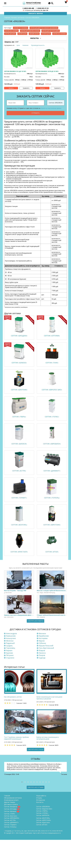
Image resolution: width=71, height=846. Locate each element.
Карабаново (44, 642)
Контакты (39, 808)
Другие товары (9, 808)
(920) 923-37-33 (43, 8)
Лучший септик (34, 34)
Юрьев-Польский (46, 652)
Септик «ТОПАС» (42, 819)
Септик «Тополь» (10, 833)
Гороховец (10, 654)
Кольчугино (11, 645)
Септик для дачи (10, 34)
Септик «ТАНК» (9, 820)
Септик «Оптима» (10, 815)
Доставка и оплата (11, 811)
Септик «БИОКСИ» (42, 822)
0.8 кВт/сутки (22, 34)
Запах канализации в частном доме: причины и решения (49, 704)
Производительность (38, 45)
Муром (42, 647)
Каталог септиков (17, 18)
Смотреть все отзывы (36, 793)
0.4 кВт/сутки (46, 34)
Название (25, 45)
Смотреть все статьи (35, 755)
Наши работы (41, 802)
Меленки (9, 647)
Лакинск (42, 659)
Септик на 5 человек (11, 31)
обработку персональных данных (51, 108)
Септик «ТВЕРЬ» (42, 817)
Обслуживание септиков (13, 804)
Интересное (40, 806)
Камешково (11, 642)
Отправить (35, 113)
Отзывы (39, 804)
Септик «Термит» (10, 831)
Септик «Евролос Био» (44, 815)
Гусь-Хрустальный (46, 654)
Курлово (9, 659)
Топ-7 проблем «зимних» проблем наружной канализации (16, 744)
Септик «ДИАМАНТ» (11, 829)
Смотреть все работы (35, 627)
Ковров (42, 657)
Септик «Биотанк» (10, 822)
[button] (21, 788)
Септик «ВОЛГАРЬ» (43, 824)
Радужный (10, 649)
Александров (11, 640)
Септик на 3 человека (20, 28)
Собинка (42, 649)
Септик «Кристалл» (43, 829)
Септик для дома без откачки (30, 31)
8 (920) (57, 837)
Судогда (42, 664)
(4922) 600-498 (28, 8)
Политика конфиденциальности (51, 839)
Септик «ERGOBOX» (43, 813)
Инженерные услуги (11, 806)
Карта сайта (37, 839)
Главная (7, 18)
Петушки (9, 661)
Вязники (42, 640)
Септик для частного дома (50, 31)
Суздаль (9, 652)
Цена (18, 45)
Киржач (9, 657)
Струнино (10, 664)
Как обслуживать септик (13, 703)
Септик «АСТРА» (10, 826)
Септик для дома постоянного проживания (43, 28)
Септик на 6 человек (59, 34)
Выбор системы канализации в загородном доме (47, 744)
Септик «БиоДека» (10, 813)
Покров (42, 661)
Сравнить (26, 88)
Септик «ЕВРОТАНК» (43, 826)
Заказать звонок (35, 13)
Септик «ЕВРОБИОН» (11, 824)
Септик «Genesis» (10, 818)
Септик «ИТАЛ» (41, 831)
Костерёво (43, 645)
